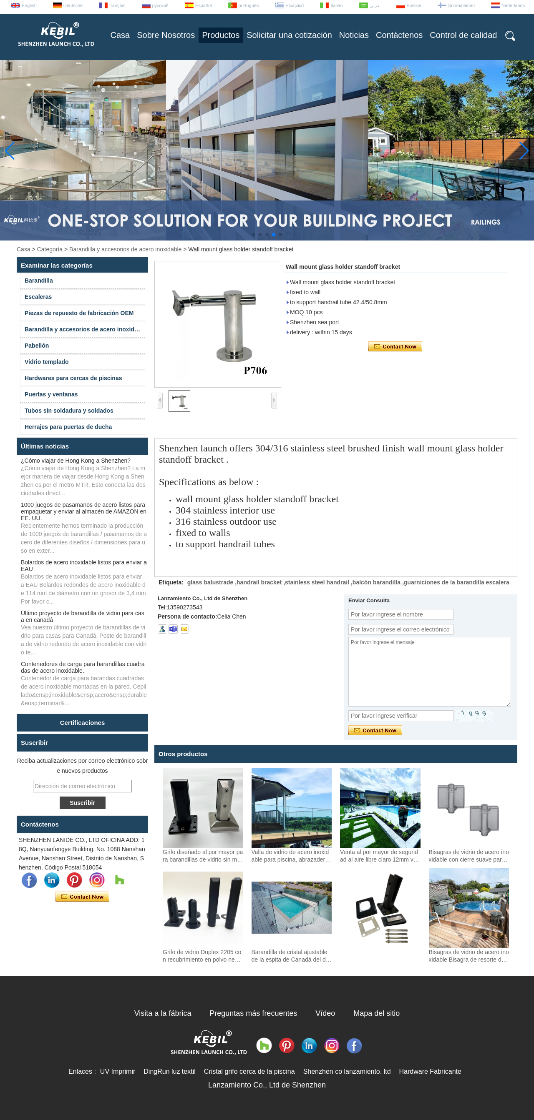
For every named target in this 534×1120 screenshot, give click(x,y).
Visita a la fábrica (162, 1013)
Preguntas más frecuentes (253, 1013)
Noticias (354, 35)
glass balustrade (210, 582)
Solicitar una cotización (289, 35)
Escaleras (38, 296)
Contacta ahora (82, 897)
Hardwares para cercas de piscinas (73, 378)
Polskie (414, 5)
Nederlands (513, 5)
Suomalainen (461, 5)
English (29, 5)
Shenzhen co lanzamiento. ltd (347, 1071)
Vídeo (325, 1013)
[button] (253, 234)
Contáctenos (399, 35)
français (117, 5)
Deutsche (73, 5)
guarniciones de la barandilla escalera (456, 582)
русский (160, 5)
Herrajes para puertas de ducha (68, 426)
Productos (220, 35)
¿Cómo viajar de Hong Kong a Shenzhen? (76, 460)
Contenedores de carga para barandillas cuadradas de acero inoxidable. (83, 667)
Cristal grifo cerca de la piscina (249, 1071)
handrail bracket (259, 582)
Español (203, 5)
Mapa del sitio (376, 1013)
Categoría (50, 249)
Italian (336, 5)
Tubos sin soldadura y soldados (69, 410)
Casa (120, 35)
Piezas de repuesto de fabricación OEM (79, 313)
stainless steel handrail (317, 582)
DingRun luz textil (170, 1071)
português (249, 5)
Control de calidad (463, 35)
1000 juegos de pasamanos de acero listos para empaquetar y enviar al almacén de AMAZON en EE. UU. (83, 511)
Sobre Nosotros (166, 35)
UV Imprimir (117, 1071)
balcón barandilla (376, 582)
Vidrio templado (47, 361)
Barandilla (39, 280)
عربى (375, 5)
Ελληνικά (294, 5)
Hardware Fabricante (430, 1071)
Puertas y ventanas (51, 394)
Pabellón (37, 345)
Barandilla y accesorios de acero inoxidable (125, 249)
